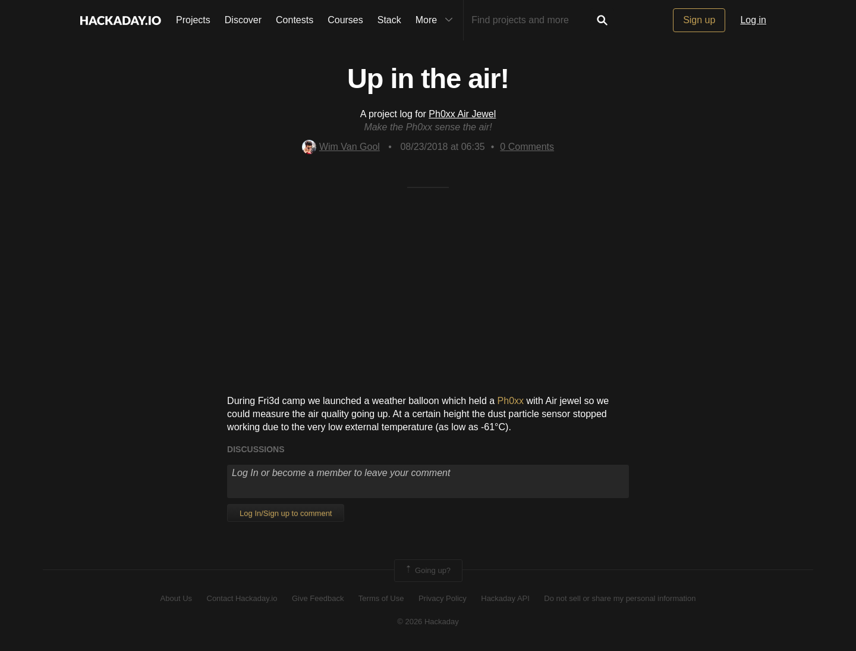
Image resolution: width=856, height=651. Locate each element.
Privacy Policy (442, 598)
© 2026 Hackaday (428, 621)
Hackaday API (505, 598)
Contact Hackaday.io (242, 598)
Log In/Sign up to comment (286, 513)
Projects (193, 20)
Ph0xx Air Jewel (462, 114)
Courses (345, 20)
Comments (527, 147)
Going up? (427, 570)
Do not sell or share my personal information (620, 598)
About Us (176, 598)
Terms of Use (381, 598)
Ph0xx (511, 401)
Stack (389, 20)
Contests (294, 20)
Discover (243, 20)
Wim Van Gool (341, 147)
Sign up (699, 20)
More (437, 20)
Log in (753, 20)
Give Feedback (318, 598)
